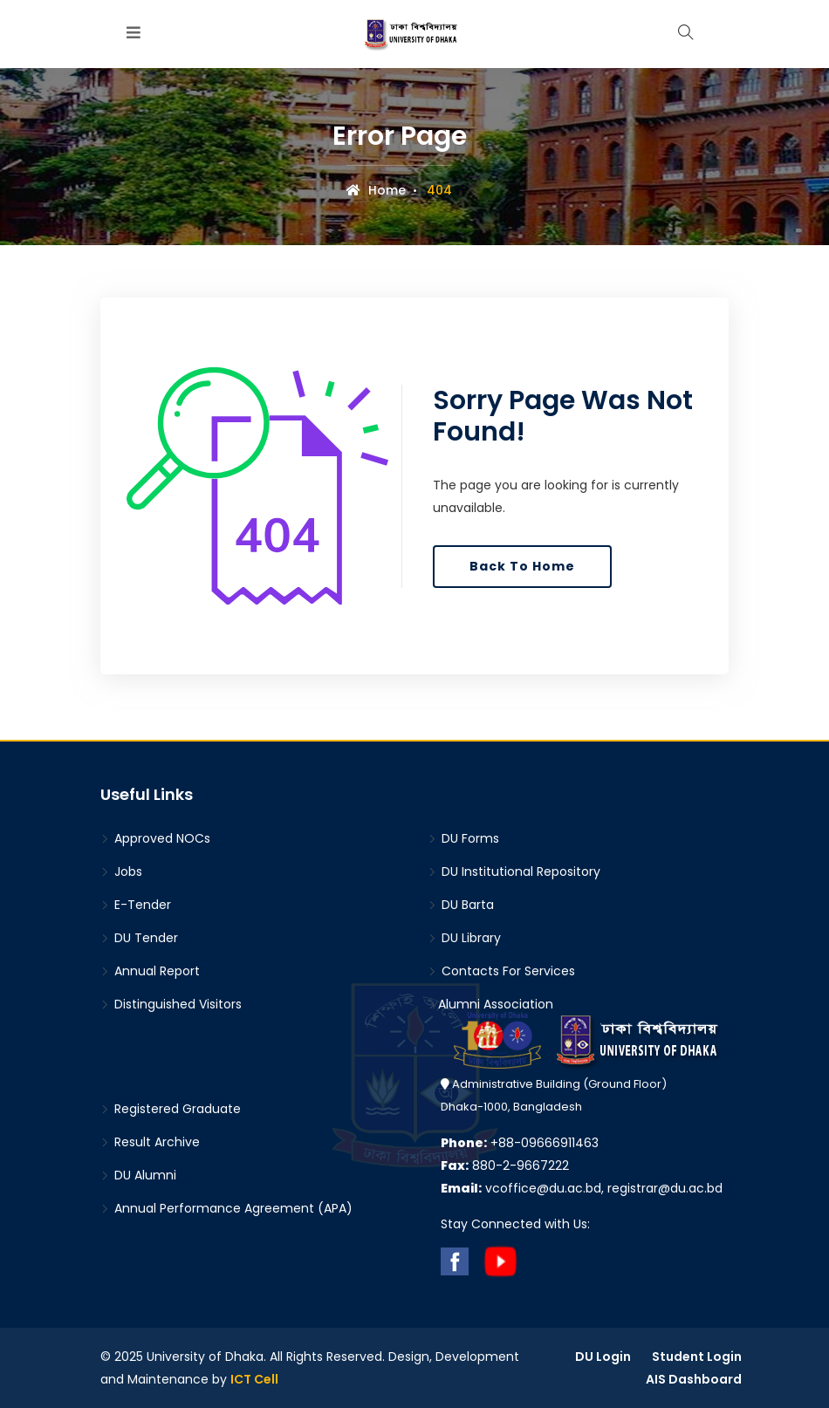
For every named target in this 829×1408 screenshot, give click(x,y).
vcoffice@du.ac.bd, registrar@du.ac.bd (582, 1188)
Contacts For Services (501, 971)
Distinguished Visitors (171, 1004)
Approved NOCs (155, 838)
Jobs (121, 871)
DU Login (603, 1356)
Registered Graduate (170, 1109)
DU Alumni (138, 1175)
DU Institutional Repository (514, 871)
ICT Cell (254, 1379)
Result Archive (150, 1142)
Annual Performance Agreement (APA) (226, 1208)
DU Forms (463, 838)
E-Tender (135, 904)
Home (376, 190)
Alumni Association (490, 1004)
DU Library (464, 938)
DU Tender (139, 938)
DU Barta (461, 904)
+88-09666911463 (520, 1143)
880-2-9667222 (505, 1165)
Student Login (697, 1356)
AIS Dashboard (694, 1379)
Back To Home (522, 566)
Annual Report (150, 971)
